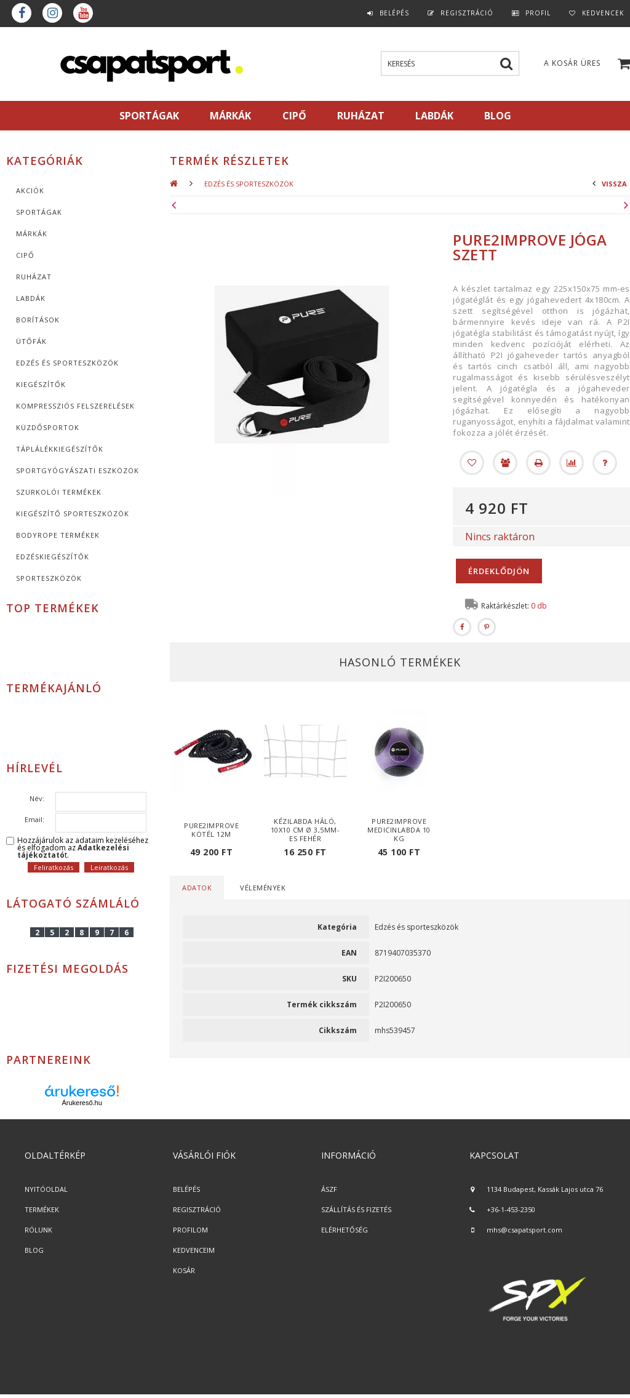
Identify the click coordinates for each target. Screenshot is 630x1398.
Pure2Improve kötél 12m (211, 830)
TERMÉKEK (42, 1209)
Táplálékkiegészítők (59, 448)
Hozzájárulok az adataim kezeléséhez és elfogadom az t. (82, 848)
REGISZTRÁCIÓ (197, 1209)
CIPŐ (25, 255)
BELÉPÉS (186, 1189)
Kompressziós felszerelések (75, 405)
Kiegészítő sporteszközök (72, 513)
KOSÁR (184, 1270)
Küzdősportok (47, 427)
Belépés (394, 13)
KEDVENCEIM (194, 1250)
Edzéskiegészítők (52, 556)
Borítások (38, 319)
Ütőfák (31, 341)
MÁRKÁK (230, 115)
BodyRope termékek (58, 535)
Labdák (31, 298)
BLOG (34, 1250)
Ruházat (34, 276)
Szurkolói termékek (59, 492)
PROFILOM (190, 1229)
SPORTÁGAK (149, 115)
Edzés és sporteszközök (67, 362)
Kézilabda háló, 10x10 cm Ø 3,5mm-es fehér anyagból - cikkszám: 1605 (305, 838)
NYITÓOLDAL (46, 1189)
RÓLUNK (38, 1229)
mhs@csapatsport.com (524, 1229)
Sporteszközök (49, 578)
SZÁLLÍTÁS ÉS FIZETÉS (356, 1209)
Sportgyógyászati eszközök (77, 470)
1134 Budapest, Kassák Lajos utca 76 (545, 1189)
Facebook (21, 13)
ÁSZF (329, 1189)
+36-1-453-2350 (511, 1209)
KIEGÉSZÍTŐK (41, 384)
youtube (83, 13)
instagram (52, 13)
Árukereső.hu (82, 1102)
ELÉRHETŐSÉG (344, 1229)
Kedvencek (603, 13)
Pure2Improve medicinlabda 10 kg (399, 830)
